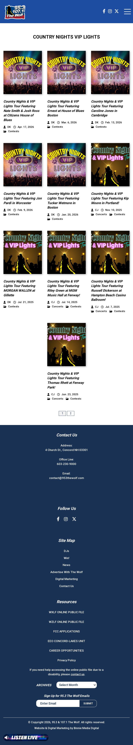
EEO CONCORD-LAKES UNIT (66, 641)
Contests (11, 131)
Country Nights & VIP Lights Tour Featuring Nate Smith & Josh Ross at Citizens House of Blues (21, 110)
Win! (66, 558)
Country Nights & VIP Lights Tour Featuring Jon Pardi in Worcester (22, 198)
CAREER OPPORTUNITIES (66, 650)
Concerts (99, 214)
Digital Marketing (66, 579)
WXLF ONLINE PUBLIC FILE (66, 612)
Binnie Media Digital (86, 728)
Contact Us (66, 586)
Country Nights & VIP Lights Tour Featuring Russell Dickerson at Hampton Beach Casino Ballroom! (108, 290)
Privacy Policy (66, 660)
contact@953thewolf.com (66, 478)
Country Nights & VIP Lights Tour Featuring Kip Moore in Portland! (109, 198)
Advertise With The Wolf (66, 572)
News (66, 565)
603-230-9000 (66, 464)
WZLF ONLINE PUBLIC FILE (66, 622)
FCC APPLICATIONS (66, 631)
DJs (66, 551)
